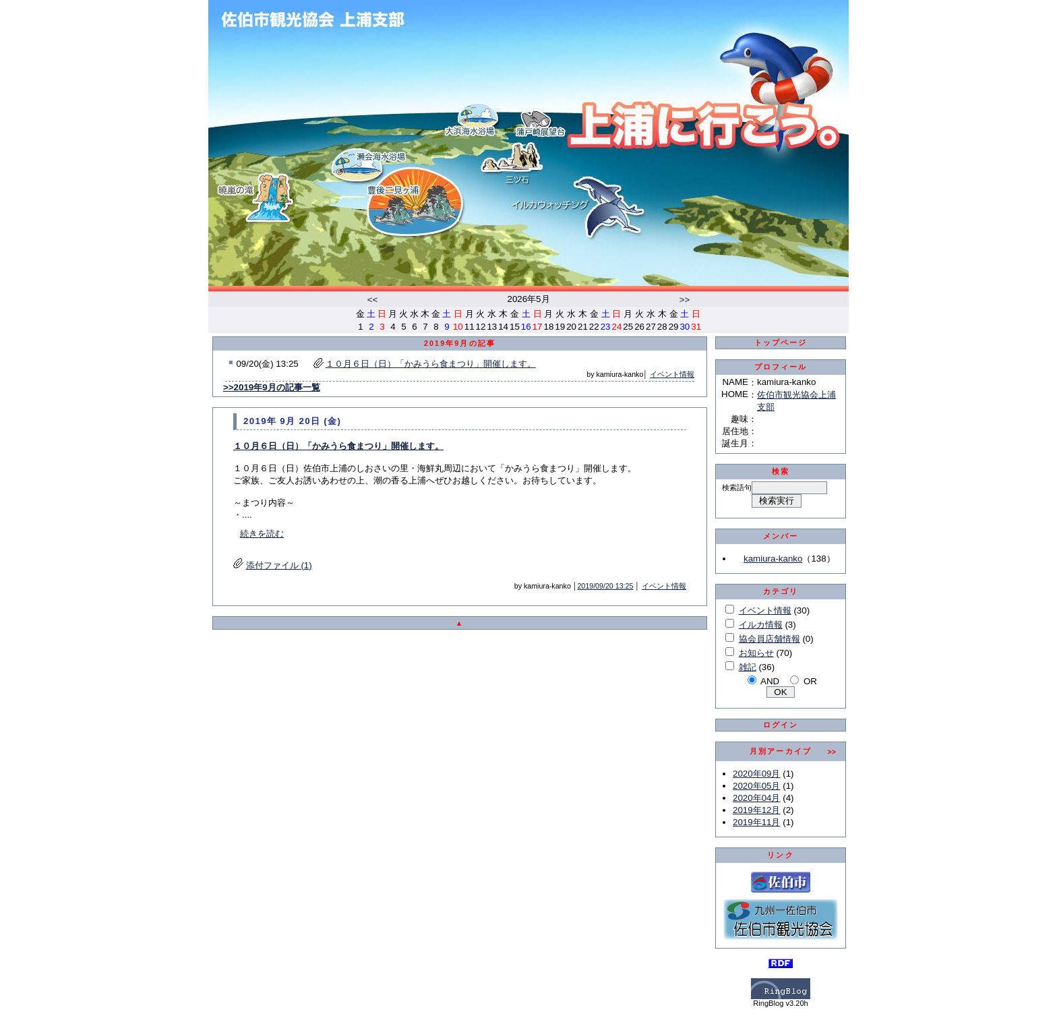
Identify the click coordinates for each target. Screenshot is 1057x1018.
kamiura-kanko (773, 558)
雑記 (747, 667)
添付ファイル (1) (279, 565)
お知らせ (756, 653)
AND (769, 681)
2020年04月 (756, 798)
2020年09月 (756, 774)
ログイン (781, 725)
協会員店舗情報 (769, 639)
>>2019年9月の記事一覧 (271, 387)
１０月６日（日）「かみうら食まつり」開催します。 (431, 364)
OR (810, 681)
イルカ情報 (761, 625)
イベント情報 (672, 374)
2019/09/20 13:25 (605, 586)
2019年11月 (756, 822)
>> (685, 300)
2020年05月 (756, 786)
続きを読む (262, 534)
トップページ (781, 342)
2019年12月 (756, 810)
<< (372, 300)
